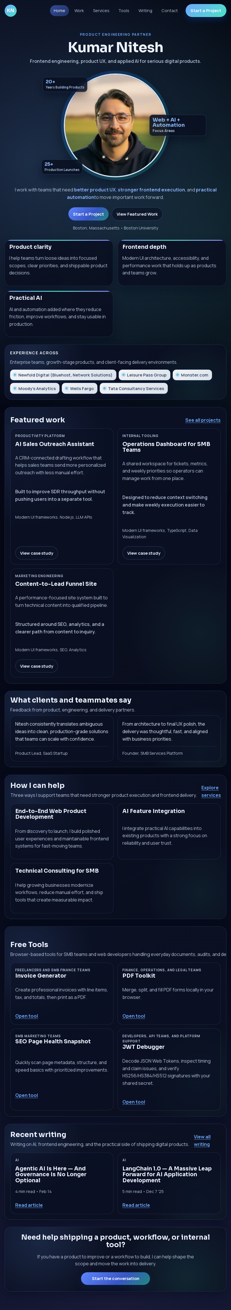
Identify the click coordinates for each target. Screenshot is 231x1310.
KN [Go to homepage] (10, 10)
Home (59, 10)
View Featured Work (137, 214)
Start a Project (205, 10)
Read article (29, 1205)
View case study (36, 553)
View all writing (202, 1140)
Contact (169, 10)
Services (101, 10)
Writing (145, 10)
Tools (123, 10)
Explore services (211, 791)
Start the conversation (115, 1278)
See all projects (203, 420)
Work (79, 10)
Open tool (26, 1016)
